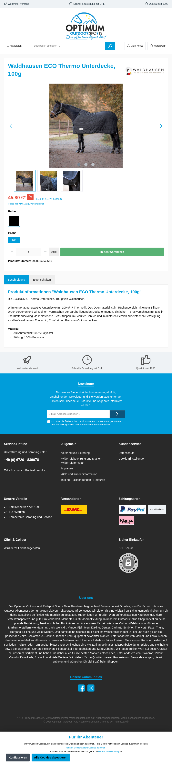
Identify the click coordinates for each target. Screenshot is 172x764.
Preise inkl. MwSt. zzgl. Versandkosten (26, 204)
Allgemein (68, 444)
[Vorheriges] (11, 126)
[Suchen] (110, 46)
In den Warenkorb (112, 251)
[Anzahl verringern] (12, 252)
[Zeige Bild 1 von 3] (78, 164)
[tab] (16, 280)
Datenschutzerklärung (108, 751)
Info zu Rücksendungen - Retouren (83, 479)
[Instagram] (90, 688)
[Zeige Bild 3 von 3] (93, 164)
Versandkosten (77, 718)
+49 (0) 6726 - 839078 (21, 460)
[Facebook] (81, 688)
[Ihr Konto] (135, 46)
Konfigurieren (18, 757)
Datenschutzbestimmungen (80, 421)
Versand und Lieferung (75, 452)
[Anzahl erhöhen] (45, 252)
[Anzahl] (28, 252)
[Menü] (14, 46)
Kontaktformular (35, 470)
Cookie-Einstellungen (132, 458)
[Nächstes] (161, 126)
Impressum (68, 468)
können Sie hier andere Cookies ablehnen (86, 747)
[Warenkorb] (157, 46)
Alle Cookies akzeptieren (50, 757)
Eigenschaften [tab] (42, 279)
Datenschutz (126, 452)
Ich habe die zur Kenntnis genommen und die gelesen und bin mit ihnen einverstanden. (86, 423)
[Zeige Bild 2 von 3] (85, 164)
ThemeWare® (120, 721)
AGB (62, 424)
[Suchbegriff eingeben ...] (69, 46)
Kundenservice (130, 444)
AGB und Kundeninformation (79, 474)
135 (14, 239)
